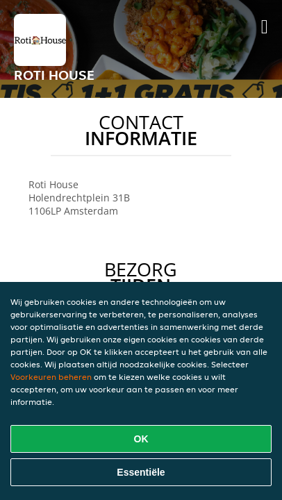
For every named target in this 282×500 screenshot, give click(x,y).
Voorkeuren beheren (51, 377)
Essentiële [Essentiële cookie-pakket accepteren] (141, 472)
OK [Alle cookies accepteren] (141, 438)
